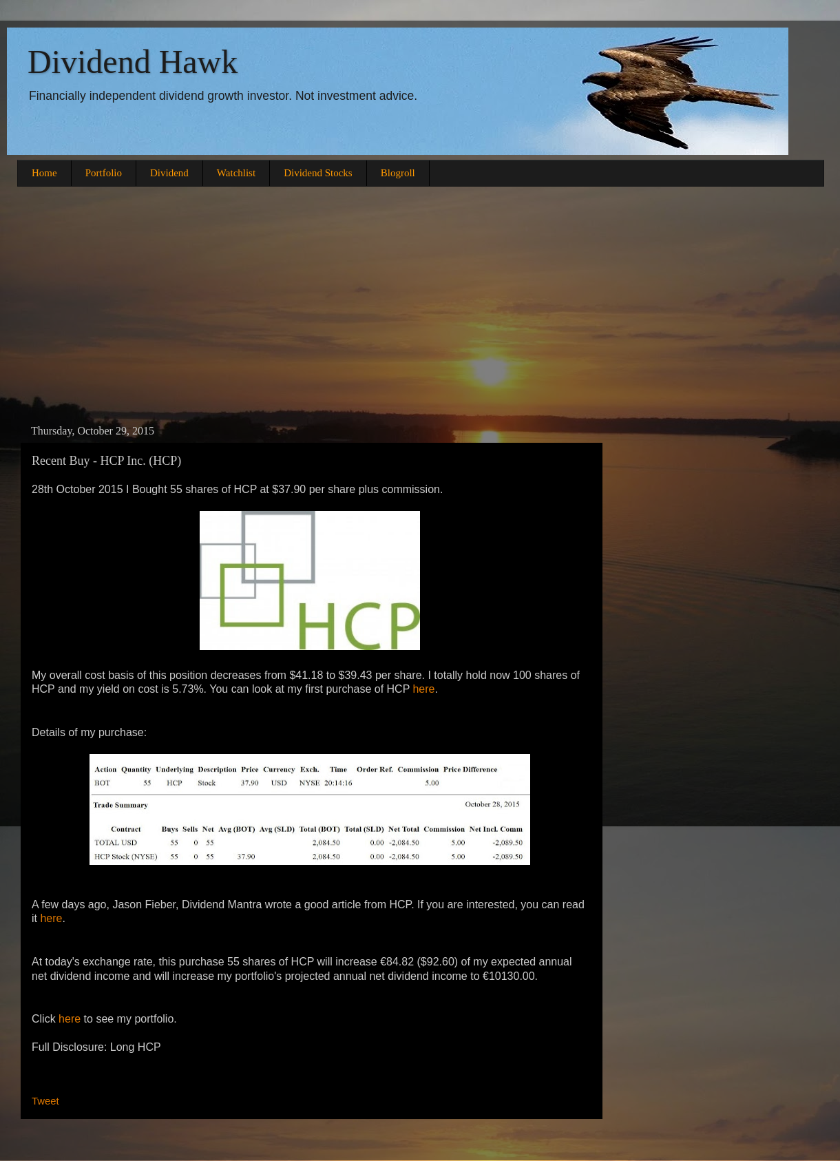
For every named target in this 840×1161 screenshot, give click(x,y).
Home (44, 172)
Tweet (45, 1101)
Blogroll (398, 172)
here (423, 689)
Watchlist (236, 172)
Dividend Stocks (318, 172)
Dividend (169, 172)
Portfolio (103, 172)
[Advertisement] (420, 303)
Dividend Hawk (133, 61)
